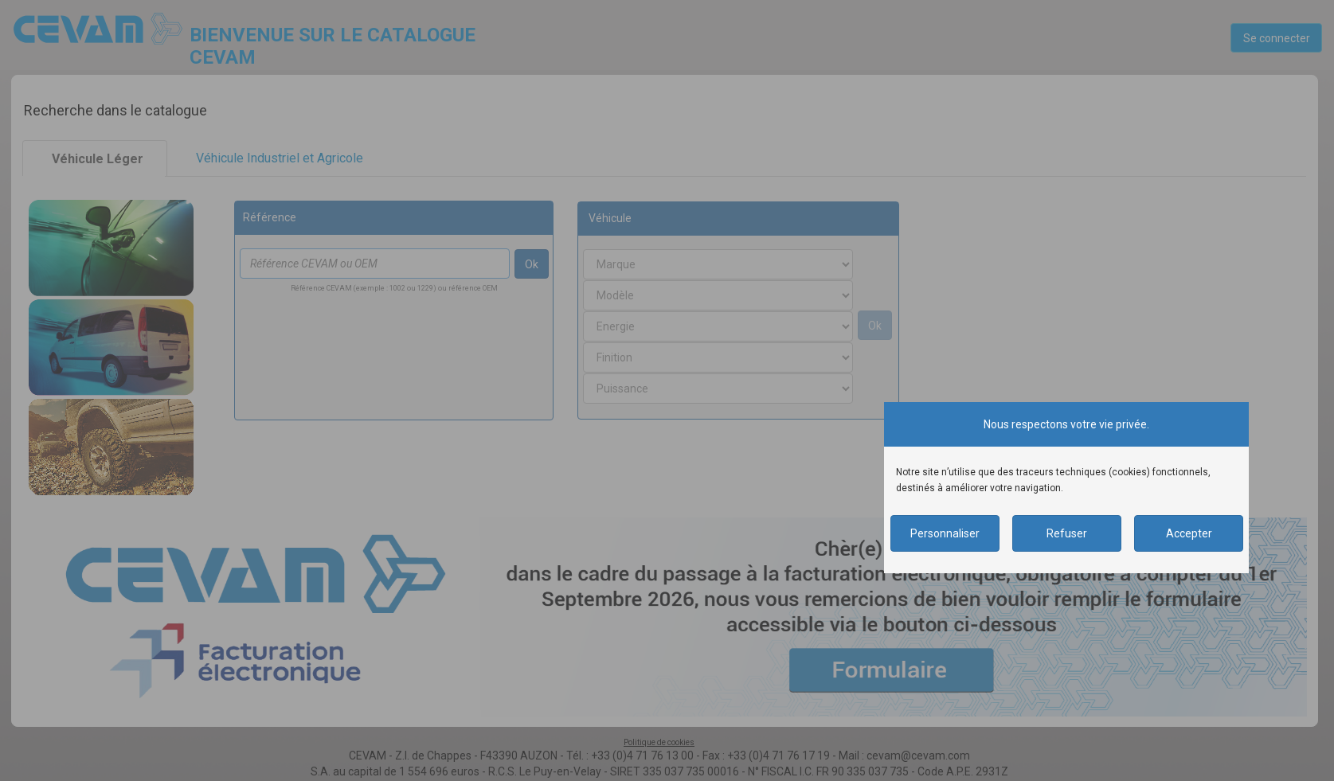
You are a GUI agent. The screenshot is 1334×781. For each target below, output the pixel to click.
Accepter (1189, 533)
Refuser (1066, 533)
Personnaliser (945, 533)
